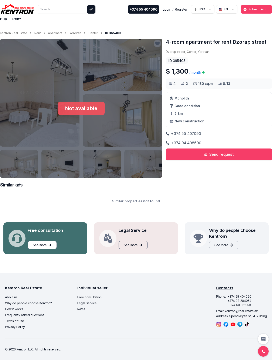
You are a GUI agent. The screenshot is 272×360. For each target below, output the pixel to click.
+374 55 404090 (143, 9)
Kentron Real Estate (13, 33)
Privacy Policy (15, 327)
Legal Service (87, 303)
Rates (81, 309)
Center (93, 33)
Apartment (55, 33)
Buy (3, 19)
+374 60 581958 (239, 305)
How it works (14, 309)
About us (11, 297)
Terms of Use (14, 321)
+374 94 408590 (183, 143)
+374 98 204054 (239, 301)
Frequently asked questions (24, 315)
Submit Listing (256, 9)
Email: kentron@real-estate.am (237, 311)
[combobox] (202, 9)
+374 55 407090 (183, 133)
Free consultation (89, 297)
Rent (16, 19)
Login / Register (175, 9)
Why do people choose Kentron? (28, 303)
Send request (219, 154)
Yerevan (75, 33)
